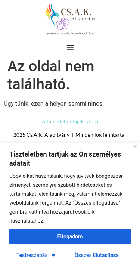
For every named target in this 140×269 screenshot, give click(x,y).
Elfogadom (70, 236)
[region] (70, 206)
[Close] (135, 146)
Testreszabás (32, 255)
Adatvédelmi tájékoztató (70, 121)
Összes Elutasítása (97, 255)
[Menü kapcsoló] (70, 47)
